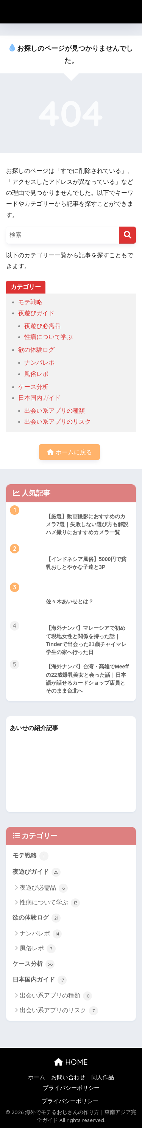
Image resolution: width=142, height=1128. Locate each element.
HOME (71, 1062)
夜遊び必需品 (42, 326)
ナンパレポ (39, 362)
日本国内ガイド (39, 398)
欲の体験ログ (36, 349)
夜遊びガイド (36, 313)
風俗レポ (36, 374)
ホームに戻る (69, 452)
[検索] (127, 235)
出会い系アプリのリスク (57, 421)
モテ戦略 (30, 302)
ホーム (36, 1077)
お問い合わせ (68, 1077)
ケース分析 (33, 387)
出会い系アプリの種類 (54, 410)
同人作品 (102, 1077)
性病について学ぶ (48, 337)
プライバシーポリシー (71, 1088)
